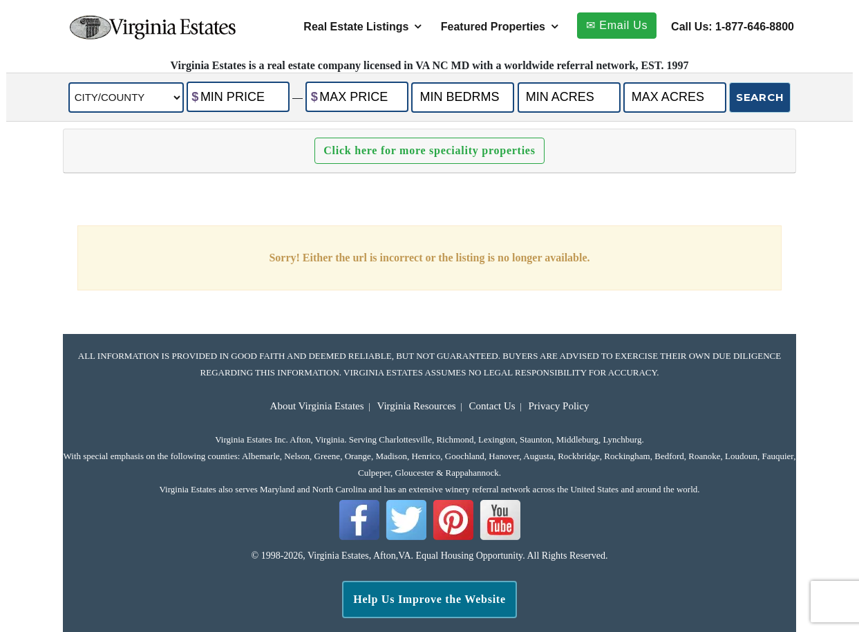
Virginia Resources (416, 405)
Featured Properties (493, 26)
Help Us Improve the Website (429, 599)
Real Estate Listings (355, 26)
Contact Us (492, 405)
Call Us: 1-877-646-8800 (732, 26)
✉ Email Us (617, 25)
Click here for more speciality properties (429, 150)
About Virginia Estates (317, 405)
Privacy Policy (559, 405)
